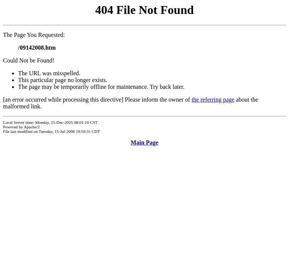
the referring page (213, 99)
